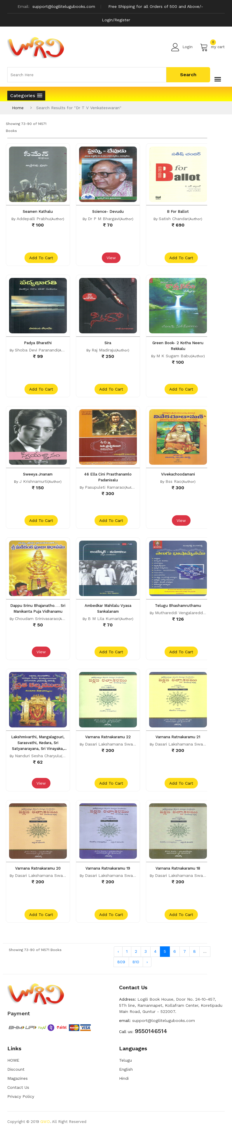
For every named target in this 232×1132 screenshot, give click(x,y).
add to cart (41, 257)
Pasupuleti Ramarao (104, 487)
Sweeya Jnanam (38, 474)
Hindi (124, 1078)
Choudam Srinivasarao (36, 618)
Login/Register (116, 20)
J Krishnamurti (33, 481)
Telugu (125, 1060)
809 (121, 961)
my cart (212, 47)
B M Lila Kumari (103, 618)
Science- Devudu (108, 211)
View (111, 257)
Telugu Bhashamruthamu (178, 605)
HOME (13, 1060)
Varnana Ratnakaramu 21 (178, 737)
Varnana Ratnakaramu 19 (108, 868)
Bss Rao (173, 481)
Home (18, 107)
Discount (16, 1069)
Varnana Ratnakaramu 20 (38, 868)
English (126, 1069)
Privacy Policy (20, 1096)
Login (182, 47)
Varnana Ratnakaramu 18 (178, 868)
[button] (26, 95)
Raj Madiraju (103, 350)
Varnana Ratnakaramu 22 (108, 737)
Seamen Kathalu (38, 211)
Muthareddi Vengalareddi (179, 612)
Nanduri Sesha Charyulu (38, 755)
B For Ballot (178, 211)
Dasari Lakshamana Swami (111, 744)
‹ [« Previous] (118, 951)
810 (135, 961)
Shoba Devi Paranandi (36, 350)
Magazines (17, 1078)
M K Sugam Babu (173, 355)
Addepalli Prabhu (33, 218)
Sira (107, 343)
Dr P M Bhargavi (103, 218)
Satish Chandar (173, 218)
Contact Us (18, 1087)
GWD (45, 1121)
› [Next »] (147, 961)
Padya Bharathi (38, 343)
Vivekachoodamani (178, 474)
